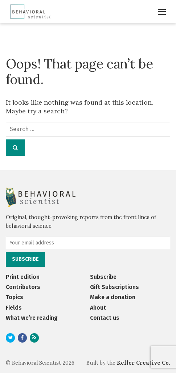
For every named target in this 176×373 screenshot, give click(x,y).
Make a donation (112, 297)
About (98, 307)
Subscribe (103, 276)
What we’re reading (32, 317)
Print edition (23, 276)
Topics (14, 297)
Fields (14, 307)
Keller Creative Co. (143, 363)
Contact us (104, 317)
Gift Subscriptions (114, 287)
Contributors (23, 287)
